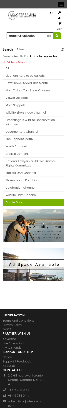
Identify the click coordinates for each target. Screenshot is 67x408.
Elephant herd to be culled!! (25, 76)
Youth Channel (16, 146)
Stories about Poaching (22, 180)
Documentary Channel (22, 132)
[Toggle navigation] (61, 4)
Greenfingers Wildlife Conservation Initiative (30, 122)
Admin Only (14, 202)
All (7, 68)
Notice (7, 357)
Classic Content (17, 154)
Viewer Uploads (17, 98)
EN (51, 12)
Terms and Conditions (18, 321)
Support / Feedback (17, 361)
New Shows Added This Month (27, 83)
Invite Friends (12, 348)
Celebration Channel (20, 188)
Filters (20, 49)
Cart (59, 26)
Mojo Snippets (16, 105)
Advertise (9, 339)
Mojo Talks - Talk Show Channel (28, 90)
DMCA (7, 329)
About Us (9, 366)
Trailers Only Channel (21, 173)
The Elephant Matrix (19, 139)
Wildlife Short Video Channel (26, 113)
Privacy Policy (12, 325)
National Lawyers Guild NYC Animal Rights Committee (30, 163)
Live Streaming (13, 343)
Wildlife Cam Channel (21, 195)
